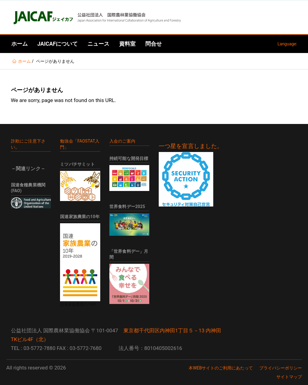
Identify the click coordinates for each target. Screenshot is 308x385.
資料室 (127, 44)
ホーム (19, 44)
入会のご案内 (122, 141)
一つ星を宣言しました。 (191, 146)
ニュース (98, 44)
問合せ (153, 44)
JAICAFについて (57, 44)
